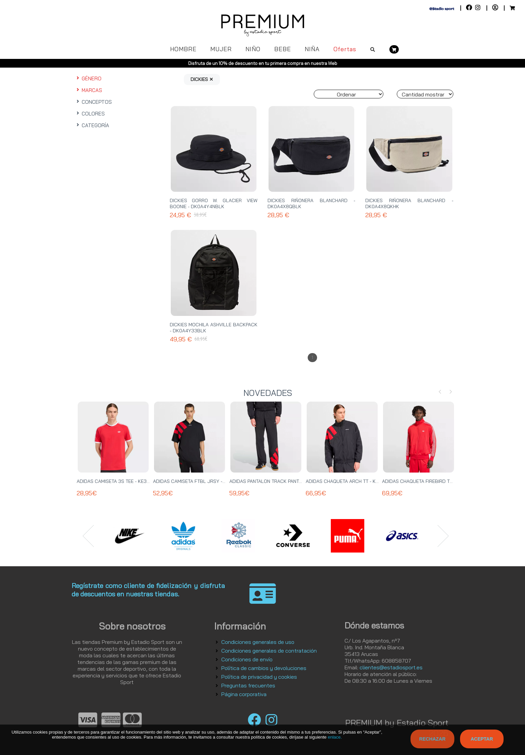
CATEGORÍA (92, 125)
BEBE (282, 49)
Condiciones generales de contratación (269, 650)
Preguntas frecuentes (248, 685)
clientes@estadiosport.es (391, 667)
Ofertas (344, 49)
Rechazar (432, 739)
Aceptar (482, 739)
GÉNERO (88, 78)
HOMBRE (183, 49)
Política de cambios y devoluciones (263, 668)
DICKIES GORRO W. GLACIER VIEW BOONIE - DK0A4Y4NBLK (213, 203)
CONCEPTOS (93, 102)
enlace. (335, 737)
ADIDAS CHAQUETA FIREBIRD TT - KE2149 (427, 481)
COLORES (90, 113)
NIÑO (252, 49)
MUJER (221, 49)
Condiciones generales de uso (257, 642)
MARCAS (88, 90)
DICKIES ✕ (202, 79)
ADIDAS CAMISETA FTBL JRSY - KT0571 (196, 481)
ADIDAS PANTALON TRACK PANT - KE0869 (275, 481)
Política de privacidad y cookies (259, 676)
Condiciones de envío (247, 659)
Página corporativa (244, 694)
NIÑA (312, 49)
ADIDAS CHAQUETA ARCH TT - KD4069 (348, 481)
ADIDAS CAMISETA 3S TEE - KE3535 (116, 481)
